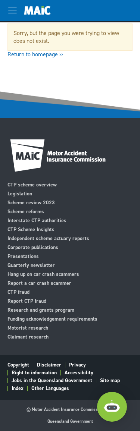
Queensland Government (70, 421)
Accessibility (79, 372)
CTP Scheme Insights (31, 229)
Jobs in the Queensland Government (52, 380)
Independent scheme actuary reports (48, 238)
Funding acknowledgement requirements (52, 318)
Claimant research (28, 336)
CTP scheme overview (32, 184)
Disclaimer (49, 365)
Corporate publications (32, 247)
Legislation (19, 193)
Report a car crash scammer (39, 283)
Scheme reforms (25, 211)
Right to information (34, 372)
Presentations (23, 256)
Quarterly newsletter (31, 265)
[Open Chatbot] (112, 407)
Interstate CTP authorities (36, 220)
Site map (110, 380)
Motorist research (27, 327)
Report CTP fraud (26, 301)
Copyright (18, 365)
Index (18, 388)
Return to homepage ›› (35, 54)
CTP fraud (18, 292)
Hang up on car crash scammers (43, 274)
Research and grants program (40, 309)
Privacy (77, 365)
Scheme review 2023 (31, 202)
